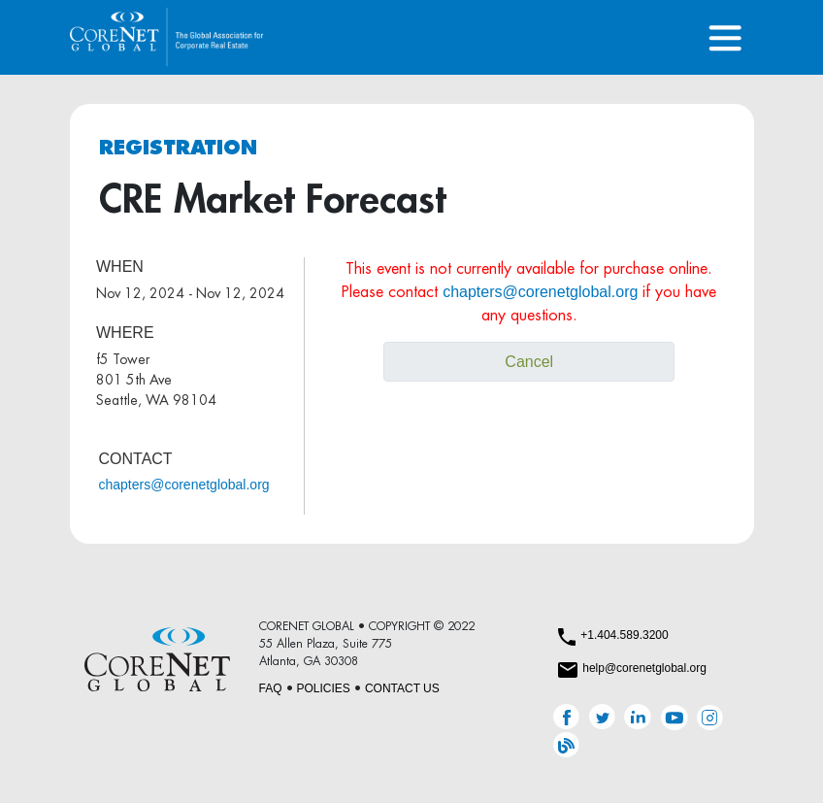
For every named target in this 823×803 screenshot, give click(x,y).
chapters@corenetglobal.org (184, 484)
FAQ (270, 688)
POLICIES (323, 688)
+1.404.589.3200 (624, 635)
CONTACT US (402, 688)
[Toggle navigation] (725, 37)
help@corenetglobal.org (644, 668)
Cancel (529, 361)
